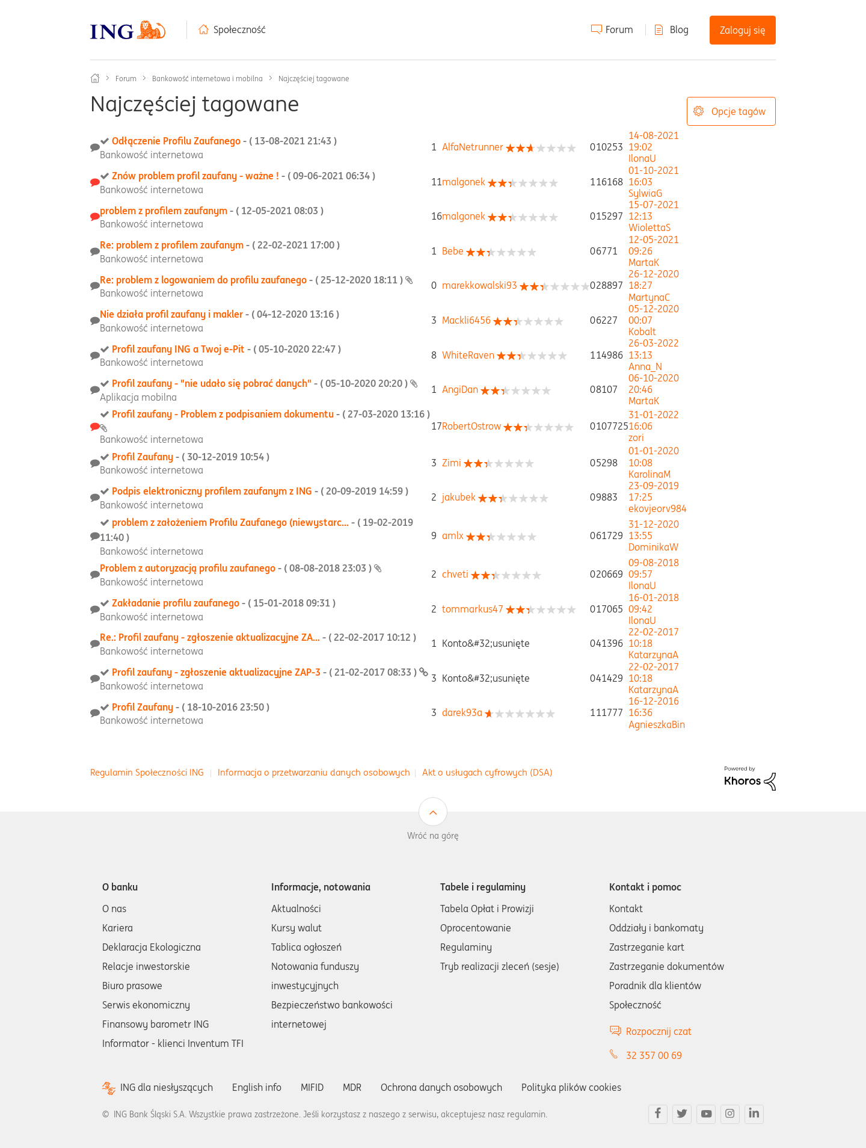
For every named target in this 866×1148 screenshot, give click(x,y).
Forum (619, 29)
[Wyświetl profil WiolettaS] (649, 227)
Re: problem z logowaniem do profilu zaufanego (252, 280)
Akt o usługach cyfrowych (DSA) (487, 772)
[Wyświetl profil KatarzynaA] (653, 655)
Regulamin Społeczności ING (147, 772)
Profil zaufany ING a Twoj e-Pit (226, 349)
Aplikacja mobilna (138, 397)
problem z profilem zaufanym (212, 211)
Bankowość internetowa (151, 155)
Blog (679, 29)
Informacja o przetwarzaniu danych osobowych (314, 772)
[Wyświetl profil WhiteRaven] (468, 355)
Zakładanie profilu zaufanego (224, 603)
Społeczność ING (95, 78)
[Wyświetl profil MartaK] (643, 262)
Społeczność (239, 29)
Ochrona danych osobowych (441, 1087)
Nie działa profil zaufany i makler (219, 314)
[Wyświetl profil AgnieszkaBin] (656, 724)
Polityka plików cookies (571, 1087)
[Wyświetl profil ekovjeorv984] (657, 508)
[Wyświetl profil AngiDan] (460, 389)
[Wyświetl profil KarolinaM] (649, 474)
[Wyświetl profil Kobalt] (642, 332)
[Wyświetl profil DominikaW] (653, 547)
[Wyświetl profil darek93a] (462, 712)
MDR (352, 1087)
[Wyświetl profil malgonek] (463, 182)
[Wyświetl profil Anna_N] (645, 366)
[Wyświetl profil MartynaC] (649, 297)
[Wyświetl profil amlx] (453, 535)
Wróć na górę (433, 835)
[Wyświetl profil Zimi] (451, 463)
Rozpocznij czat (659, 1031)
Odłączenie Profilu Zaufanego (224, 141)
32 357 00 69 (654, 1055)
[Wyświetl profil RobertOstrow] (471, 426)
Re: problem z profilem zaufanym (220, 245)
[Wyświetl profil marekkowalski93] (479, 285)
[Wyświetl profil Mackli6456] (466, 320)
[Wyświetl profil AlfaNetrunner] (472, 147)
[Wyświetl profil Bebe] (453, 251)
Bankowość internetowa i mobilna (207, 78)
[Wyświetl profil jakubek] (459, 497)
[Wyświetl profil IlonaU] (642, 158)
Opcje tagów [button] (738, 111)
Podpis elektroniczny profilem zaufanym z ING (260, 491)
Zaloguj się (743, 30)
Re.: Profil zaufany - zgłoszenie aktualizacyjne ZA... (258, 637)
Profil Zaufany (190, 457)
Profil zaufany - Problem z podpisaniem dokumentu (271, 414)
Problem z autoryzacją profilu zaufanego (237, 568)
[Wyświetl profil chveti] (455, 574)
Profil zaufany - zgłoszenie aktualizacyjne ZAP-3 (265, 672)
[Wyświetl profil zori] (636, 437)
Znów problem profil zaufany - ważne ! (243, 176)
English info (256, 1087)
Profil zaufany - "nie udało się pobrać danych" (261, 383)
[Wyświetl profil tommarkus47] (472, 609)
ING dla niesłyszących (166, 1087)
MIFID (312, 1087)
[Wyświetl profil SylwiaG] (645, 193)
